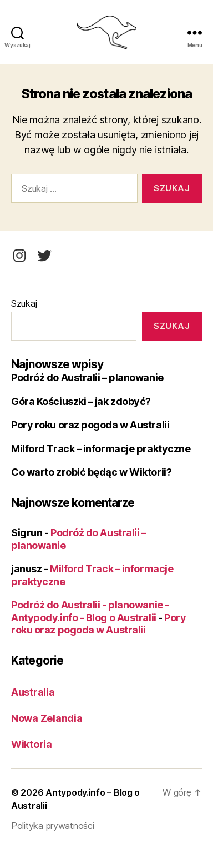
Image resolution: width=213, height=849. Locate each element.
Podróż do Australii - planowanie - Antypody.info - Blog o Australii (90, 611)
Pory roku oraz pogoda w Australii (90, 425)
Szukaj (24, 303)
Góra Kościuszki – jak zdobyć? (81, 401)
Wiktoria (31, 744)
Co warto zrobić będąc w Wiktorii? (91, 472)
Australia (33, 692)
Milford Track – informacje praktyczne (100, 449)
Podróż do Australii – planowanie (87, 377)
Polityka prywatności (52, 825)
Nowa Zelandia (47, 718)
